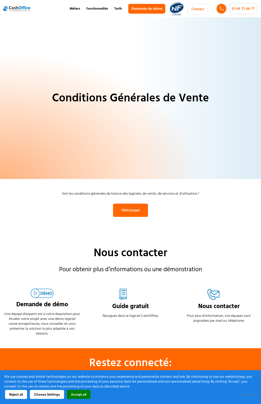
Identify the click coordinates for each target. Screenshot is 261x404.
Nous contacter (219, 306)
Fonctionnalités (98, 9)
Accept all (78, 394)
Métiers (76, 9)
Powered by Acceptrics (247, 395)
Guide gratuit (130, 306)
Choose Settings (47, 394)
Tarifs (118, 9)
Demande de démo (42, 304)
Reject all (16, 394)
